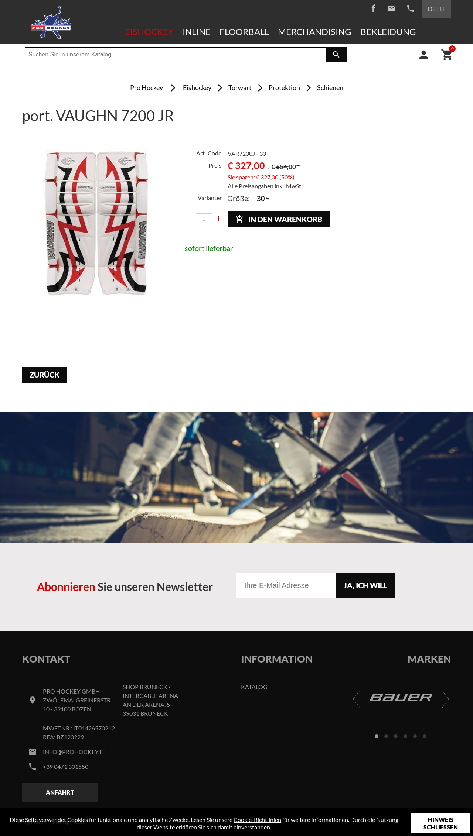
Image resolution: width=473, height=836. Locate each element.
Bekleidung (388, 31)
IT (442, 8)
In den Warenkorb (278, 219)
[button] (376, 736)
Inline (197, 31)
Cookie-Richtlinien (257, 819)
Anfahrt (60, 792)
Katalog (254, 686)
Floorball (244, 31)
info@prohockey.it (74, 751)
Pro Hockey (146, 87)
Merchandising (314, 31)
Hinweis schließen (440, 823)
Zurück (44, 374)
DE (432, 8)
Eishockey (149, 31)
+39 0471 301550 (65, 766)
